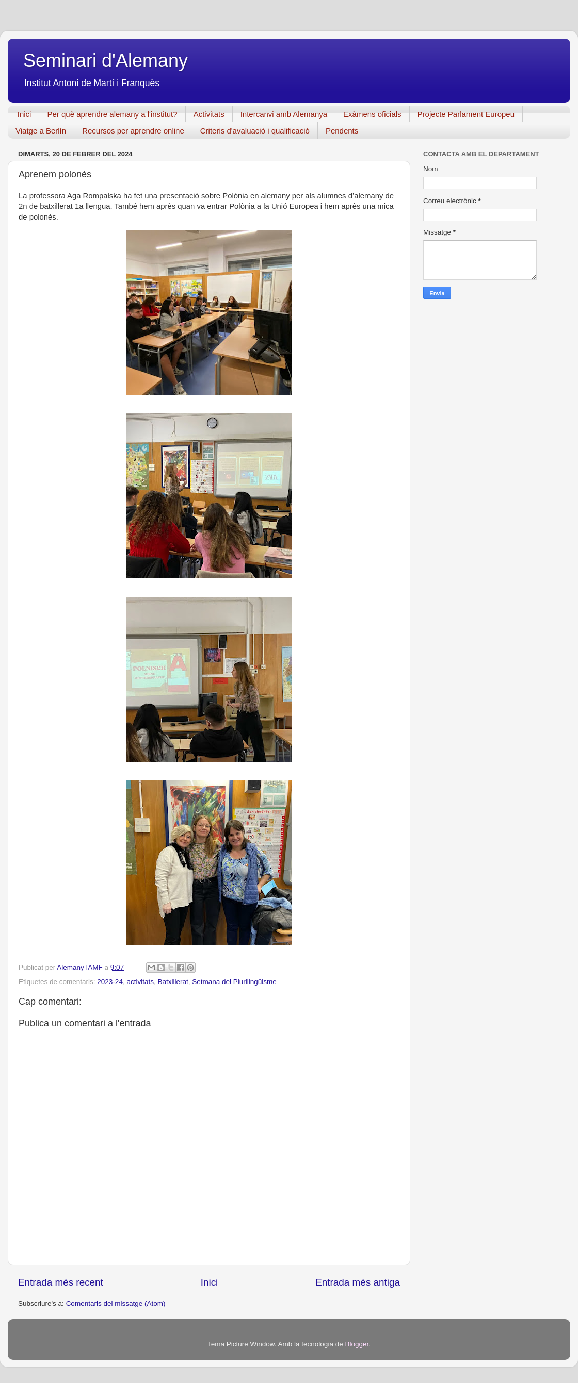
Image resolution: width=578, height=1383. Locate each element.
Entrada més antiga (357, 1282)
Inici (24, 114)
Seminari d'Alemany (105, 60)
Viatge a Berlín (40, 130)
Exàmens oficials (372, 114)
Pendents (342, 130)
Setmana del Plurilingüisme (234, 982)
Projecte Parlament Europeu (466, 114)
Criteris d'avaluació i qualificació (255, 130)
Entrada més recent (60, 1282)
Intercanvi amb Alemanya (283, 114)
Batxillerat (172, 982)
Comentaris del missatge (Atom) (116, 1303)
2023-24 (110, 982)
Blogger (356, 1344)
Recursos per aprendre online (133, 130)
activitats (140, 982)
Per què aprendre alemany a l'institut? (112, 114)
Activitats (209, 114)
